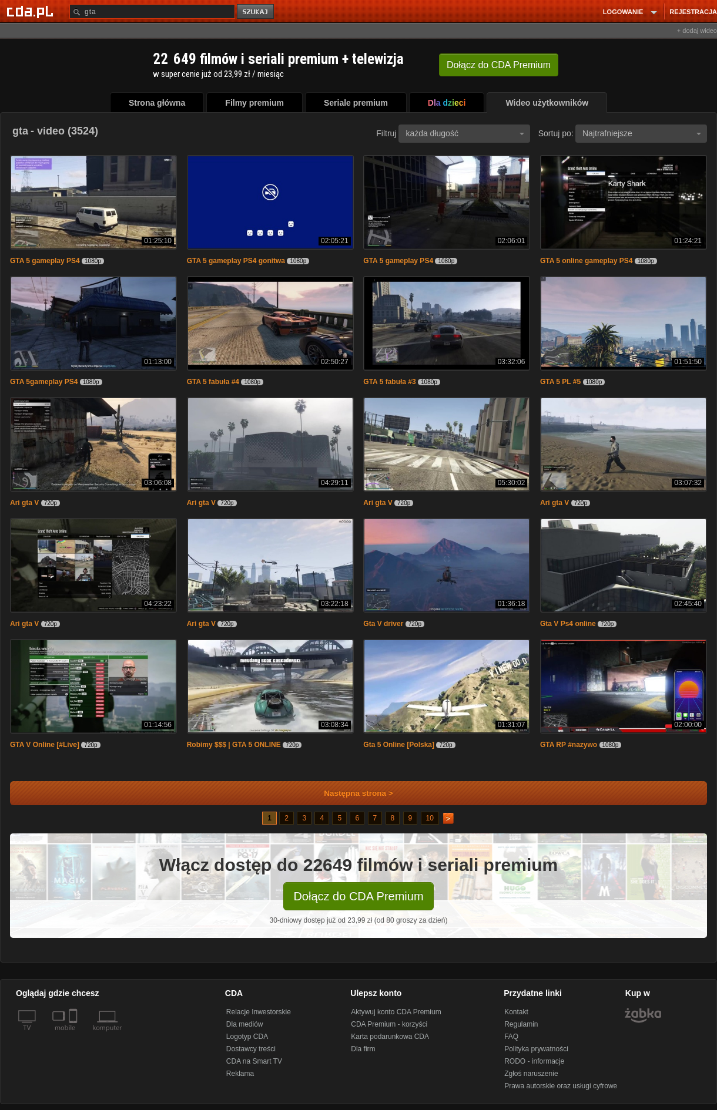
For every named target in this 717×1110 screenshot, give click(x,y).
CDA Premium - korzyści (389, 1024)
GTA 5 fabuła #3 (389, 382)
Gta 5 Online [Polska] (398, 745)
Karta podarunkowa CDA (390, 1036)
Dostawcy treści (251, 1049)
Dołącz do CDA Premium (358, 896)
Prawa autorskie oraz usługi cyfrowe (560, 1086)
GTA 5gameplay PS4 (44, 382)
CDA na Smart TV (254, 1061)
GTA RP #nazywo (568, 745)
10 (430, 818)
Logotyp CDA (247, 1036)
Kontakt (516, 1012)
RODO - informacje (534, 1061)
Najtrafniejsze (641, 133)
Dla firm (363, 1049)
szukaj (256, 12)
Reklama (240, 1073)
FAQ (511, 1036)
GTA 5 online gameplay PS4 (586, 261)
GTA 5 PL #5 (560, 382)
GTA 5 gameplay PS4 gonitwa (236, 261)
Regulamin (521, 1024)
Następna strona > (351, 793)
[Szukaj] (152, 11)
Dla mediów (244, 1024)
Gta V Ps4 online (568, 624)
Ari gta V (24, 503)
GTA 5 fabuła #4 (213, 382)
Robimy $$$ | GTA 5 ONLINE (234, 745)
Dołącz (499, 65)
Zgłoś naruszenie (531, 1073)
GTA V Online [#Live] (44, 745)
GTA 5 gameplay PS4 (45, 261)
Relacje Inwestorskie (258, 1012)
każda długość (465, 133)
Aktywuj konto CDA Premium (396, 1012)
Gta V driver (383, 624)
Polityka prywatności (536, 1049)
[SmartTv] (74, 1035)
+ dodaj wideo (697, 30)
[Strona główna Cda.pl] (31, 11)
